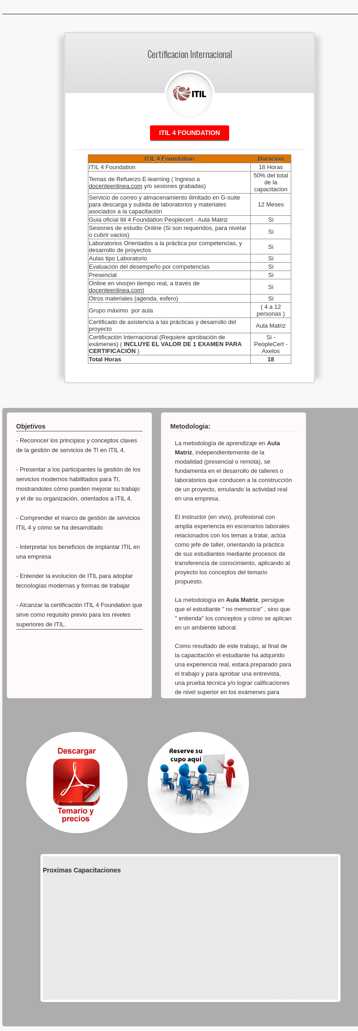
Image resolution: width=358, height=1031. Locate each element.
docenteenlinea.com (115, 186)
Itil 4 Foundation (189, 132)
